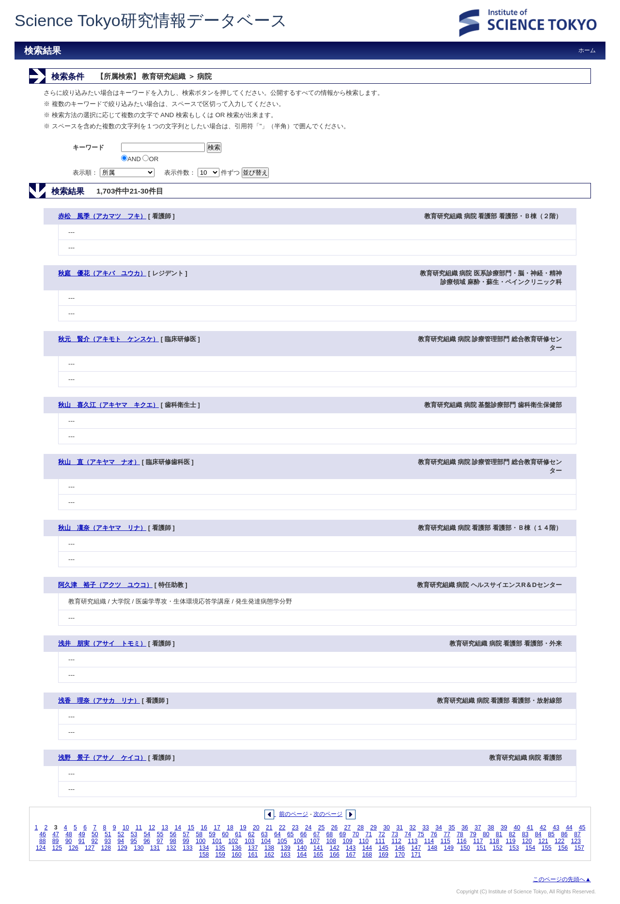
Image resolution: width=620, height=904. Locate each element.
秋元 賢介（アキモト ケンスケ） (108, 339)
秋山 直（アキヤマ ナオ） (99, 462)
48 (68, 834)
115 (445, 841)
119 (510, 841)
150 (465, 847)
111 (380, 841)
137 (253, 847)
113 (413, 841)
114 (429, 841)
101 (217, 841)
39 (504, 827)
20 (256, 827)
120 (527, 841)
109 (347, 841)
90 (68, 841)
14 (177, 827)
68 (329, 834)
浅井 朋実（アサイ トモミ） (102, 643)
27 (347, 827)
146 (399, 847)
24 (308, 827)
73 (394, 834)
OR (150, 159)
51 (108, 834)
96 (146, 841)
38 (491, 827)
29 (373, 827)
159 (220, 854)
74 (407, 834)
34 (438, 827)
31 (399, 827)
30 (386, 827)
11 (139, 827)
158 (204, 854)
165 (318, 854)
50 (95, 834)
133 (187, 847)
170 (399, 854)
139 (285, 847)
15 (190, 827)
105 (282, 841)
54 (147, 834)
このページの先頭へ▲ (562, 879)
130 (138, 847)
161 (253, 854)
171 (416, 854)
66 (303, 834)
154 (530, 847)
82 (512, 834)
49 (81, 834)
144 (367, 847)
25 (321, 827)
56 (173, 834)
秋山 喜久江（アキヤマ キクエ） (108, 404)
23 (295, 827)
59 (212, 834)
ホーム (587, 50)
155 (546, 847)
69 (343, 834)
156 (563, 847)
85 (551, 834)
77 (447, 834)
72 (381, 834)
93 (108, 841)
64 (277, 834)
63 (264, 834)
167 (351, 854)
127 (89, 847)
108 (331, 841)
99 (186, 841)
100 (200, 841)
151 (481, 847)
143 (351, 847)
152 (497, 847)
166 (334, 854)
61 (238, 834)
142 (334, 847)
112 (396, 841)
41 (530, 827)
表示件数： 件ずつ (203, 172)
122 (559, 841)
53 (134, 834)
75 (421, 834)
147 (416, 847)
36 (465, 827)
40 (516, 827)
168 (367, 854)
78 (460, 834)
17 (217, 827)
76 (434, 834)
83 (525, 834)
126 (73, 847)
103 (249, 841)
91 (81, 841)
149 (448, 847)
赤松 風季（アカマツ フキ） (102, 216)
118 (494, 841)
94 (120, 841)
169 (383, 854)
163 (285, 854)
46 (42, 834)
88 (42, 841)
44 (569, 827)
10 (126, 827)
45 (582, 827)
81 (499, 834)
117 (478, 841)
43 (556, 827)
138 (269, 847)
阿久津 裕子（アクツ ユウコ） (105, 584)
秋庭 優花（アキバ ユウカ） (102, 273)
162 (269, 854)
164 (302, 854)
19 (243, 827)
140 (302, 847)
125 (57, 847)
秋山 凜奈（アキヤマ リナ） (102, 527)
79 (473, 834)
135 (220, 847)
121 (543, 841)
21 (269, 827)
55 (160, 834)
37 (478, 827)
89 (55, 841)
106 (298, 841)
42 (543, 827)
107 (315, 841)
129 (122, 847)
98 (173, 841)
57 (186, 834)
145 (383, 847)
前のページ (293, 814)
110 (364, 841)
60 (225, 834)
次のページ (327, 814)
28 (360, 827)
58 (199, 834)
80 (486, 834)
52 (121, 834)
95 (133, 841)
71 (368, 834)
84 (538, 834)
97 (159, 841)
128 (106, 847)
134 (204, 847)
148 (432, 847)
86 (564, 834)
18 (230, 827)
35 (452, 827)
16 (204, 827)
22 (282, 827)
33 (425, 827)
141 (318, 847)
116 (461, 841)
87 (577, 834)
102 (233, 841)
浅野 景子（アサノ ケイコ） (102, 757)
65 (290, 834)
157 (579, 847)
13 (165, 827)
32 (412, 827)
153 (514, 847)
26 (334, 827)
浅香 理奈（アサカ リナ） (99, 700)
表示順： (114, 172)
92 (95, 841)
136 (236, 847)
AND (131, 159)
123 (576, 841)
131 (155, 847)
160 (236, 854)
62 (251, 834)
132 (171, 847)
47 (55, 834)
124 (41, 847)
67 (316, 834)
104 (266, 841)
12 (152, 827)
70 (355, 834)
